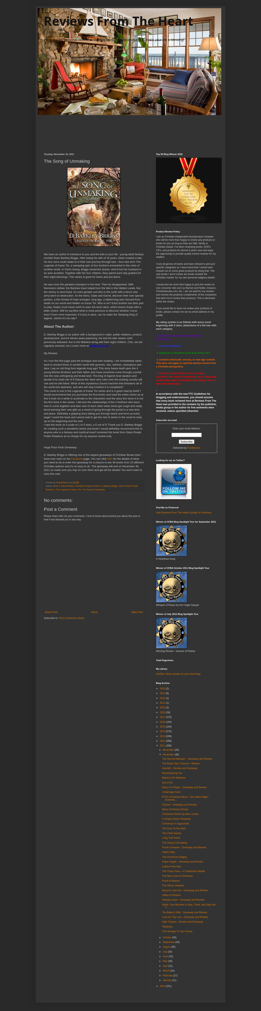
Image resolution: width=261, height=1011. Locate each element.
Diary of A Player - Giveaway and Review (184, 787)
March (166, 970)
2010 (163, 986)
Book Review (67, 486)
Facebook (77, 458)
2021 (163, 702)
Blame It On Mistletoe (174, 777)
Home (94, 612)
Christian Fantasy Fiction (87, 486)
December (169, 749)
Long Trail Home (171, 837)
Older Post (137, 612)
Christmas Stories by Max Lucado (180, 814)
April (165, 966)
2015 (163, 726)
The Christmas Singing (174, 857)
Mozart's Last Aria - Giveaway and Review (185, 890)
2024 (163, 688)
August (167, 946)
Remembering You (172, 773)
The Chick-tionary (171, 833)
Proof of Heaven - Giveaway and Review (184, 847)
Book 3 (56, 486)
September (169, 942)
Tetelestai (167, 926)
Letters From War (171, 866)
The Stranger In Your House (177, 931)
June (166, 956)
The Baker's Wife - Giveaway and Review (184, 912)
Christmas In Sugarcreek (175, 823)
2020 (163, 707)
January (167, 980)
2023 (163, 693)
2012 (163, 741)
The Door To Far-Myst (174, 828)
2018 (163, 712)
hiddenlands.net (99, 345)
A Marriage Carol (171, 792)
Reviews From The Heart (118, 21)
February (168, 975)
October (167, 937)
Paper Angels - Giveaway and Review (182, 861)
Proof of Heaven (171, 880)
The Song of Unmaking (93, 489)
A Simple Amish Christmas (176, 819)
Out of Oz (167, 782)
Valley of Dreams (171, 895)
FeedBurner (193, 447)
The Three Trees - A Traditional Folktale (183, 871)
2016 (163, 722)
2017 (163, 717)
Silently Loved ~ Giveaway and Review (183, 899)
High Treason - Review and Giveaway (182, 921)
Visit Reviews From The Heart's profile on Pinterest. (184, 512)
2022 (163, 698)
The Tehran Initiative (173, 885)
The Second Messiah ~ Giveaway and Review (187, 758)
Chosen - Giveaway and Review (179, 804)
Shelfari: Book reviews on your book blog (178, 674)
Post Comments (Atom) (71, 618)
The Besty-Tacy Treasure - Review (180, 763)
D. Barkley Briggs (109, 486)
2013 (163, 736)
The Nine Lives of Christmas (177, 876)
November (169, 754)
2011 (163, 745)
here (110, 458)
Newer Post (51, 612)
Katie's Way (168, 852)
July (165, 951)
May (165, 961)
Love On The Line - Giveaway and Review (185, 917)
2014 (163, 731)
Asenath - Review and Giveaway (179, 768)
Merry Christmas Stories (175, 809)
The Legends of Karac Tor (68, 489)
